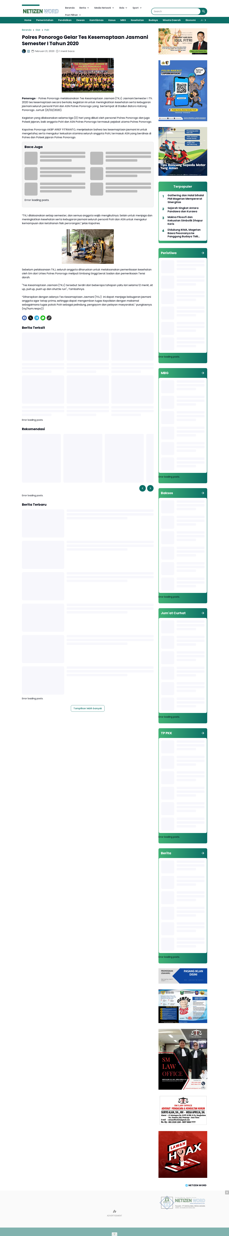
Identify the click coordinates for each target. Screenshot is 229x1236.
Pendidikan (65, 20)
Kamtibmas (97, 20)
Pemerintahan (44, 20)
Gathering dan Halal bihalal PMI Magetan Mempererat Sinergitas (186, 199)
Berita (84, 7)
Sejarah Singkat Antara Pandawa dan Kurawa (183, 209)
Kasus (112, 20)
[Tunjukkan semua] (203, 253)
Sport (137, 7)
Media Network (104, 7)
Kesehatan (137, 20)
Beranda (70, 7)
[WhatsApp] (42, 317)
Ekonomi (191, 20)
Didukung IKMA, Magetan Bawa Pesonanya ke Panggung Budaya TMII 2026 (184, 233)
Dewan (80, 20)
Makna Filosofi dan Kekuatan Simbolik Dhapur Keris (185, 221)
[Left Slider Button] (142, 488)
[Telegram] (36, 317)
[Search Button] (203, 11)
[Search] (175, 11)
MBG (123, 20)
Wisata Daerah (172, 20)
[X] (30, 317)
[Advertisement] (114, 1213)
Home (27, 20)
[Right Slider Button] (204, 20)
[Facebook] (24, 317)
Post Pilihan (73, 15)
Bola (123, 7)
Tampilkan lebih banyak (87, 708)
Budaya (153, 20)
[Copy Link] (49, 317)
